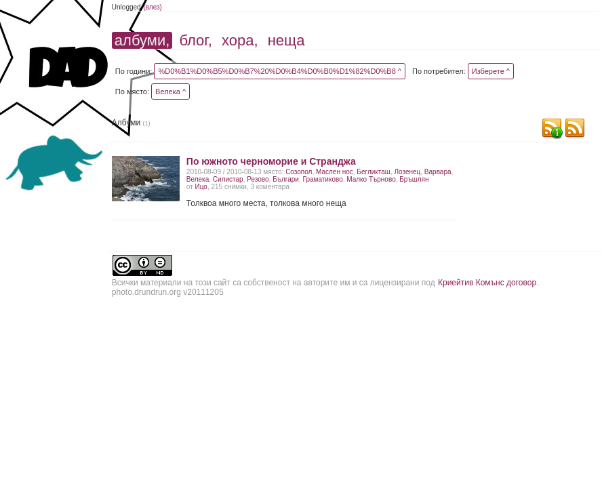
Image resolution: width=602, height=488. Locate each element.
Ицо (201, 186)
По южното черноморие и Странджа (271, 161)
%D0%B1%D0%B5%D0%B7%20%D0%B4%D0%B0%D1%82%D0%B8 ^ (279, 71)
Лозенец (407, 172)
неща (286, 40)
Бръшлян (413, 179)
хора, (240, 40)
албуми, (142, 40)
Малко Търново (370, 179)
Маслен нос (334, 172)
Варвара (438, 172)
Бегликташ (373, 172)
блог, (195, 40)
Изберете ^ (491, 71)
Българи (286, 179)
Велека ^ (170, 91)
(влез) (152, 7)
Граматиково (323, 179)
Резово (257, 179)
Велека (197, 179)
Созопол (298, 172)
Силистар (228, 179)
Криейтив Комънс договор (487, 282)
